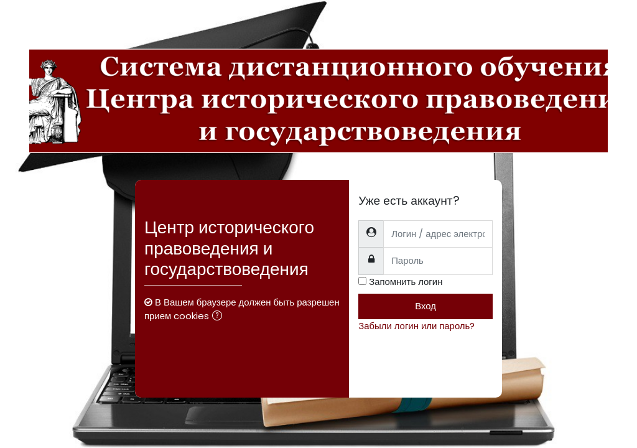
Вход (425, 305)
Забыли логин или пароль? (416, 325)
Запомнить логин (405, 281)
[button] (220, 316)
